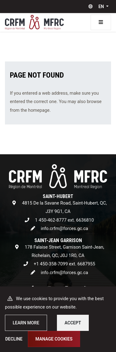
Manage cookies (54, 338)
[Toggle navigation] (101, 22)
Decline (14, 338)
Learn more (26, 322)
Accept (73, 322)
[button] (97, 6)
